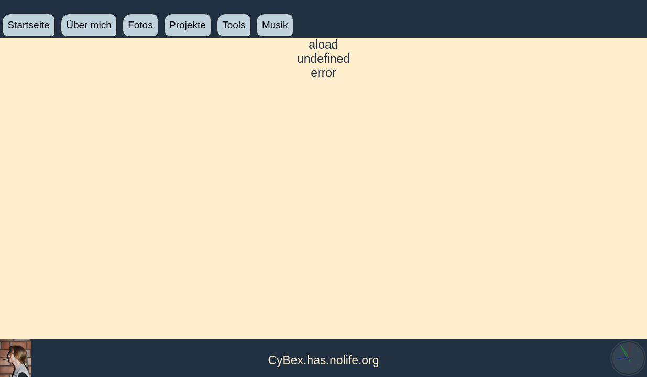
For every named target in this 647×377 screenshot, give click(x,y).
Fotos (140, 24)
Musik (275, 24)
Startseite (29, 24)
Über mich (89, 24)
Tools (233, 24)
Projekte (187, 24)
